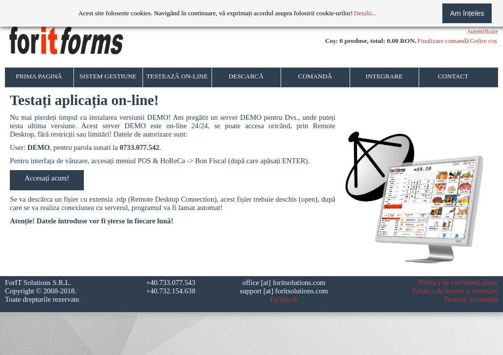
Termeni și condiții (470, 299)
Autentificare (482, 31)
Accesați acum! (47, 178)
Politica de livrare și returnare (455, 291)
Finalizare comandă (443, 40)
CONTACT (453, 76)
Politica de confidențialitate (458, 282)
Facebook (284, 299)
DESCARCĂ (245, 76)
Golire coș (483, 40)
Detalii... (365, 13)
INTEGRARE (384, 76)
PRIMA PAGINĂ (39, 76)
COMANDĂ (315, 76)
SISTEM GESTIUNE (108, 76)
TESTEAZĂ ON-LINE (177, 76)
